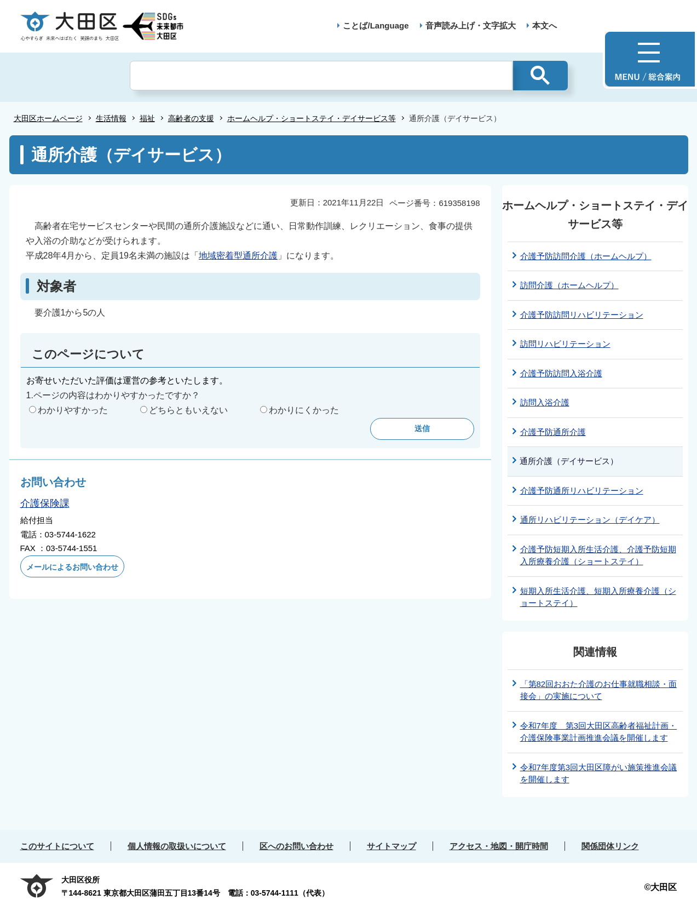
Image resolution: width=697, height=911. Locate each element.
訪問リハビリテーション (565, 343)
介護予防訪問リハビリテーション (581, 314)
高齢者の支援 (191, 118)
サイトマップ (391, 846)
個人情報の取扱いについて (177, 846)
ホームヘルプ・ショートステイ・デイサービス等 (311, 118)
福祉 (147, 118)
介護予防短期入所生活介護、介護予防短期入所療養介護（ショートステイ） (598, 555)
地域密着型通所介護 (238, 255)
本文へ (544, 25)
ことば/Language (375, 25)
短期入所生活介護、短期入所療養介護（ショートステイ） (598, 597)
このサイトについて (57, 846)
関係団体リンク (610, 846)
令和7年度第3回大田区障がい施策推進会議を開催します (598, 773)
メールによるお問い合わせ (72, 567)
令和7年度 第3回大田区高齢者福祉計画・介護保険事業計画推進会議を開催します (598, 732)
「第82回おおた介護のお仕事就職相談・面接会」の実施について (598, 690)
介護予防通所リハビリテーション (581, 490)
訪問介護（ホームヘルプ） (569, 285)
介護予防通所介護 (553, 432)
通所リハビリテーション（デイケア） (590, 519)
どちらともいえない (188, 410)
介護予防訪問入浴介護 (561, 373)
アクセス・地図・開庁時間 (499, 846)
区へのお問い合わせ (296, 846)
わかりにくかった (304, 410)
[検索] (321, 75)
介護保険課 (45, 503)
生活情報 (111, 118)
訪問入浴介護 (544, 402)
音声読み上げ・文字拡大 (470, 25)
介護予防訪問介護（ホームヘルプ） (586, 256)
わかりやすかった (73, 410)
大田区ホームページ (48, 118)
